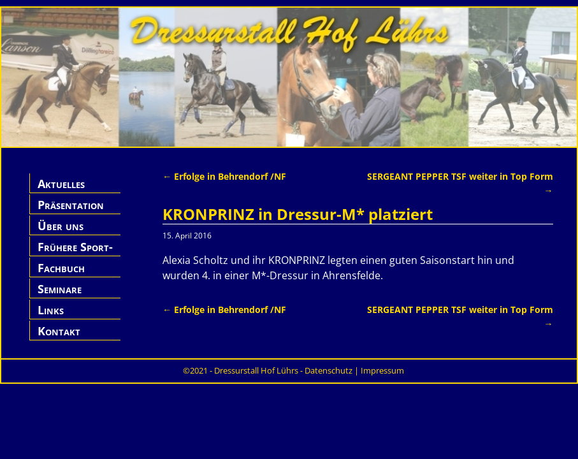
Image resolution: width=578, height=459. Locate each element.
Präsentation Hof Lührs (71, 212)
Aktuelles (61, 183)
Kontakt (59, 331)
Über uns (60, 225)
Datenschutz (328, 370)
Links (51, 309)
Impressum (382, 370)
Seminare (60, 288)
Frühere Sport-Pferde (75, 254)
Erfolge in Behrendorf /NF (224, 176)
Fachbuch (61, 267)
